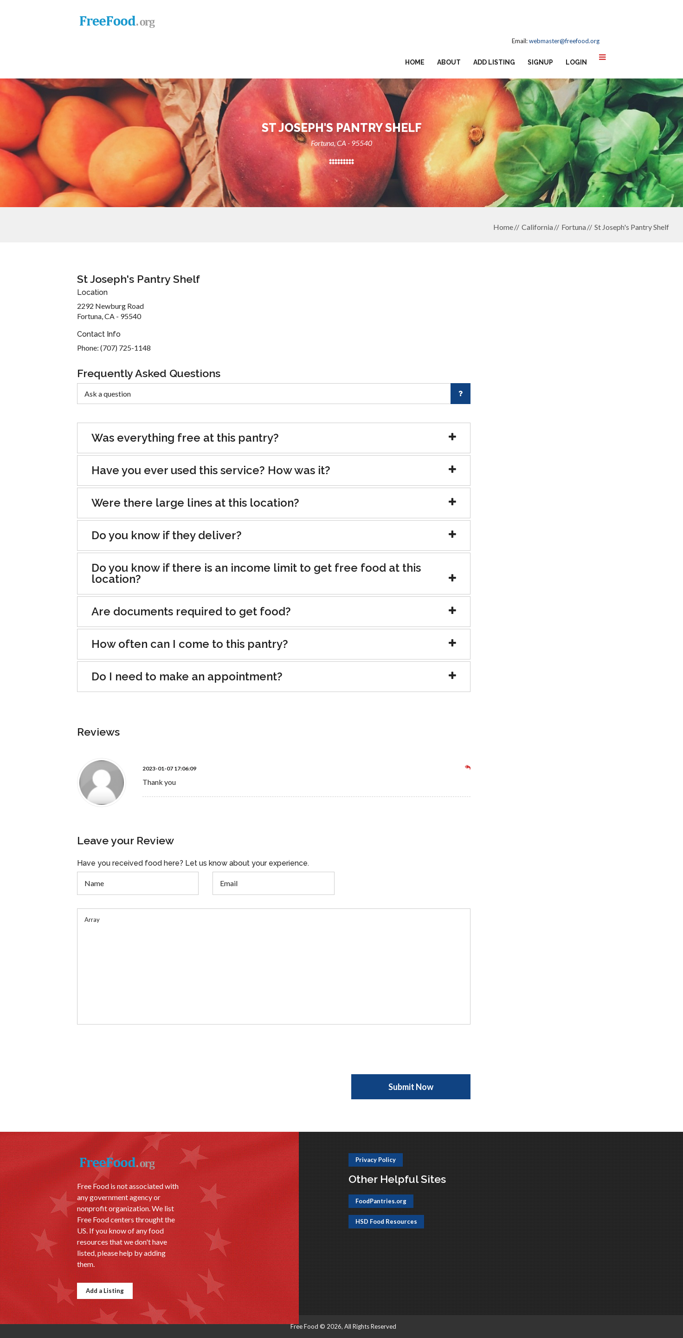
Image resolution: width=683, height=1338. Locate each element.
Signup (540, 62)
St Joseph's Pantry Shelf (631, 226)
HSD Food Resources (386, 1221)
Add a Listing (105, 1290)
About (449, 62)
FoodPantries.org (380, 1201)
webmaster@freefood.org (564, 41)
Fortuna (573, 226)
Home (415, 62)
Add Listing (494, 62)
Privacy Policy (375, 1159)
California (537, 226)
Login (576, 62)
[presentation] (147, 1056)
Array (273, 966)
